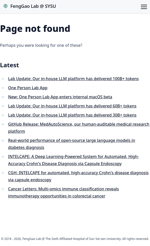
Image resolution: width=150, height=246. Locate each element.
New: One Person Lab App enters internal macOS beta (60, 97)
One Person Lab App (27, 88)
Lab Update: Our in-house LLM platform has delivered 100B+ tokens (73, 78)
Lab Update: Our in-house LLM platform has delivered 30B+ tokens (72, 115)
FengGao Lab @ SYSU (29, 6)
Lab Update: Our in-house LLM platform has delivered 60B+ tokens (72, 106)
